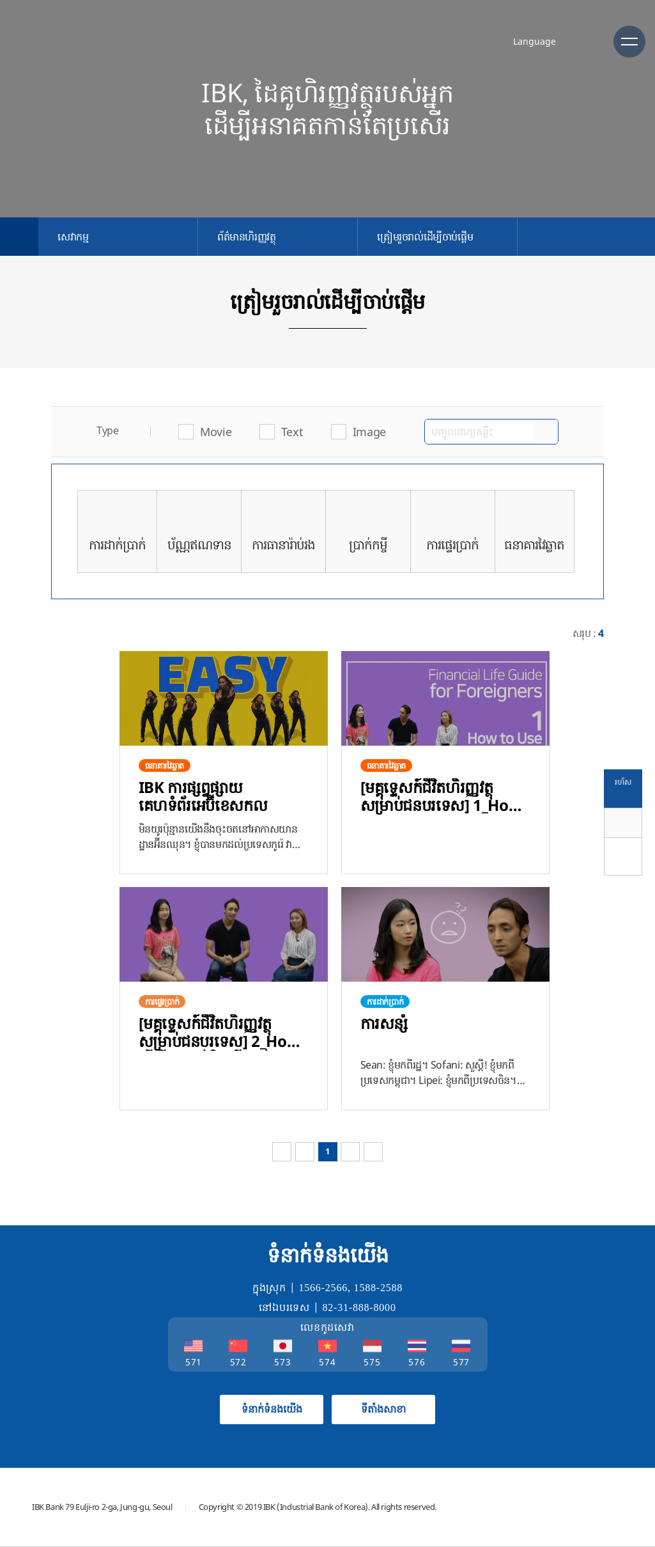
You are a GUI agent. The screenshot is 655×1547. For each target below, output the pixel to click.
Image (369, 431)
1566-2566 (323, 1287)
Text (292, 431)
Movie (215, 431)
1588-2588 (378, 1287)
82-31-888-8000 (359, 1307)
